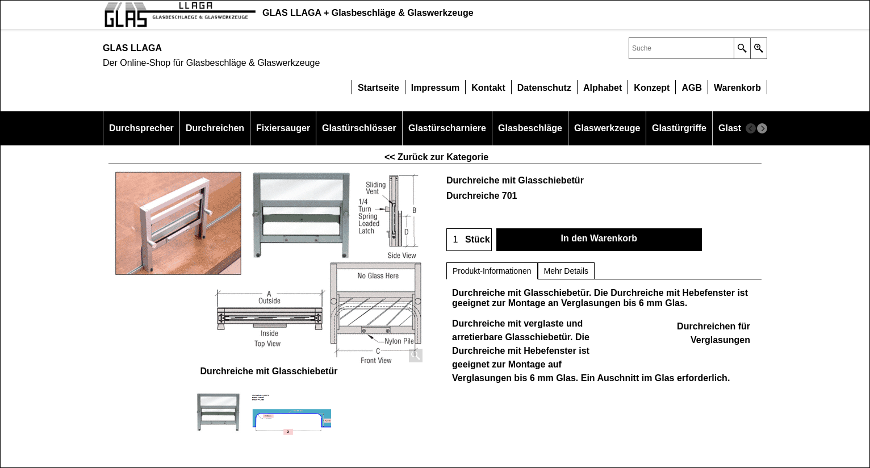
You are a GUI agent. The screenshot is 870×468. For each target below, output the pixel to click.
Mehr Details (566, 270)
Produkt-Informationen (492, 270)
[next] (762, 128)
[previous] (751, 128)
